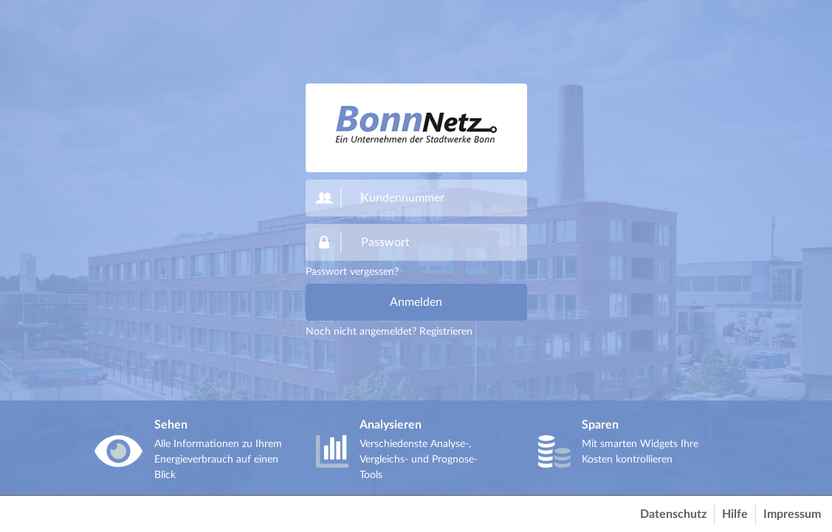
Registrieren (445, 332)
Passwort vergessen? (352, 272)
